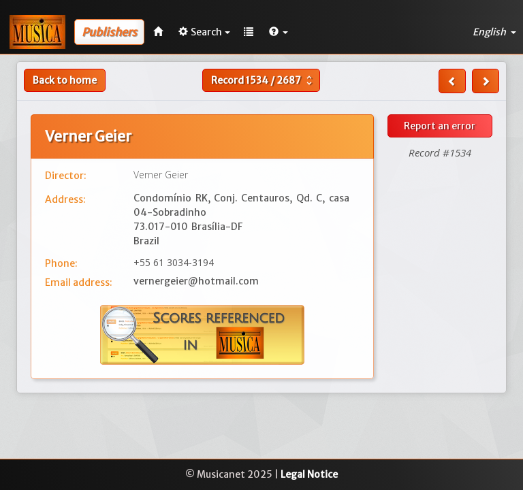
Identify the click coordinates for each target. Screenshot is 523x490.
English (494, 32)
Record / (263, 80)
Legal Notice (309, 474)
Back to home (65, 80)
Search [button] (204, 32)
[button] (278, 32)
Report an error (439, 126)
